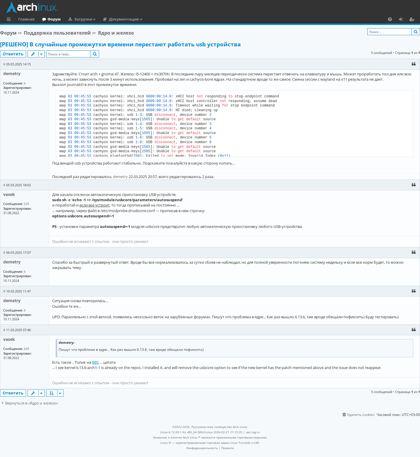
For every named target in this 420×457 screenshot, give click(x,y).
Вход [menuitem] (402, 19)
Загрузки (83, 19)
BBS (95, 362)
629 (26, 204)
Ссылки (9, 19)
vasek (9, 194)
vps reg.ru (253, 432)
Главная (26, 19)
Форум (54, 19)
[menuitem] (390, 19)
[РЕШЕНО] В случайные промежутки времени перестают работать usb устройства (120, 44)
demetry (12, 73)
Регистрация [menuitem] (413, 19)
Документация (124, 19)
